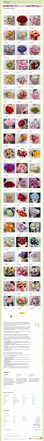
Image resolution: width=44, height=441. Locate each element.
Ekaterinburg (5, 401)
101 (32, 316)
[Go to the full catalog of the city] (7, 2)
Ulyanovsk (33, 396)
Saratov (24, 400)
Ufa (32, 394)
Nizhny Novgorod (15, 401)
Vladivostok (34, 397)
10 (27, 316)
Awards (5, 422)
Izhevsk (5, 404)
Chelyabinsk (5, 400)
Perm (23, 396)
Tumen (24, 404)
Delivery (14, 419)
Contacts (5, 419)
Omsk (14, 404)
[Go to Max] (40, 429)
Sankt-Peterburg (6, 396)
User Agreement (15, 433)
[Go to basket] (38, 2)
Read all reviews (6, 387)
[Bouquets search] (34, 2)
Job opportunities (25, 418)
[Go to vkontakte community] (36, 429)
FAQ (13, 418)
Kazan (14, 396)
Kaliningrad (14, 394)
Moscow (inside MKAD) (7, 394)
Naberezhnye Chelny (16, 400)
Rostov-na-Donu (25, 397)
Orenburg (24, 394)
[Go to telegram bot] (38, 429)
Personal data (6, 433)
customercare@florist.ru (36, 427)
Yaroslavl (33, 401)
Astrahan (5, 397)
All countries (34, 404)
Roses (5, 425)
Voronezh (33, 400)
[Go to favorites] (36, 2)
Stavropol (24, 401)
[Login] (40, 2)
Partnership (24, 419)
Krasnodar (14, 397)
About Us (5, 418)
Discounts (14, 422)
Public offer (10, 433)
